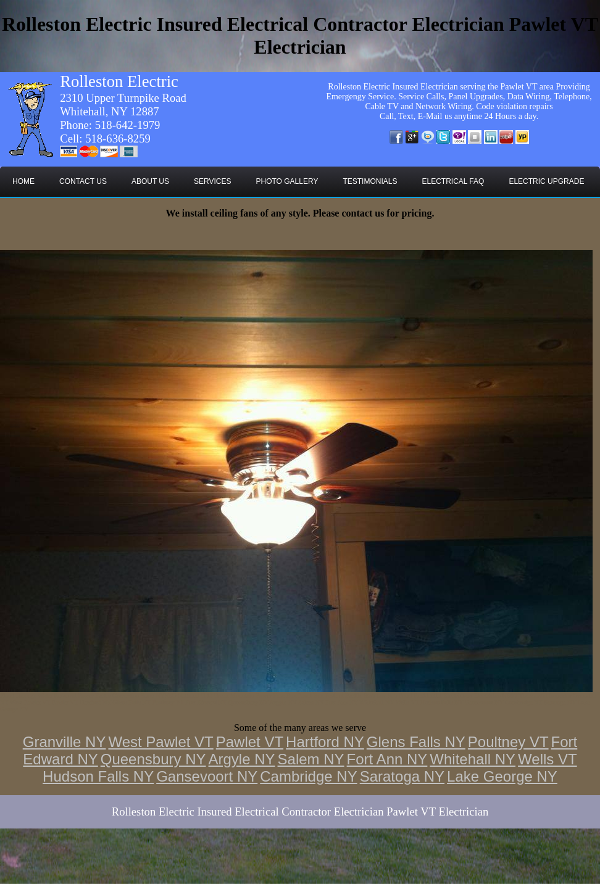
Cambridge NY (308, 776)
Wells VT (547, 759)
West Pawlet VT (160, 741)
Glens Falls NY (416, 741)
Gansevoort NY (206, 776)
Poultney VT (508, 741)
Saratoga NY (402, 776)
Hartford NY (325, 741)
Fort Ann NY (387, 759)
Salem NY (311, 759)
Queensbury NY (153, 759)
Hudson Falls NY (98, 776)
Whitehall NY (472, 759)
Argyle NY (242, 759)
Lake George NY (502, 776)
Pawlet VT (249, 741)
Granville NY (64, 741)
